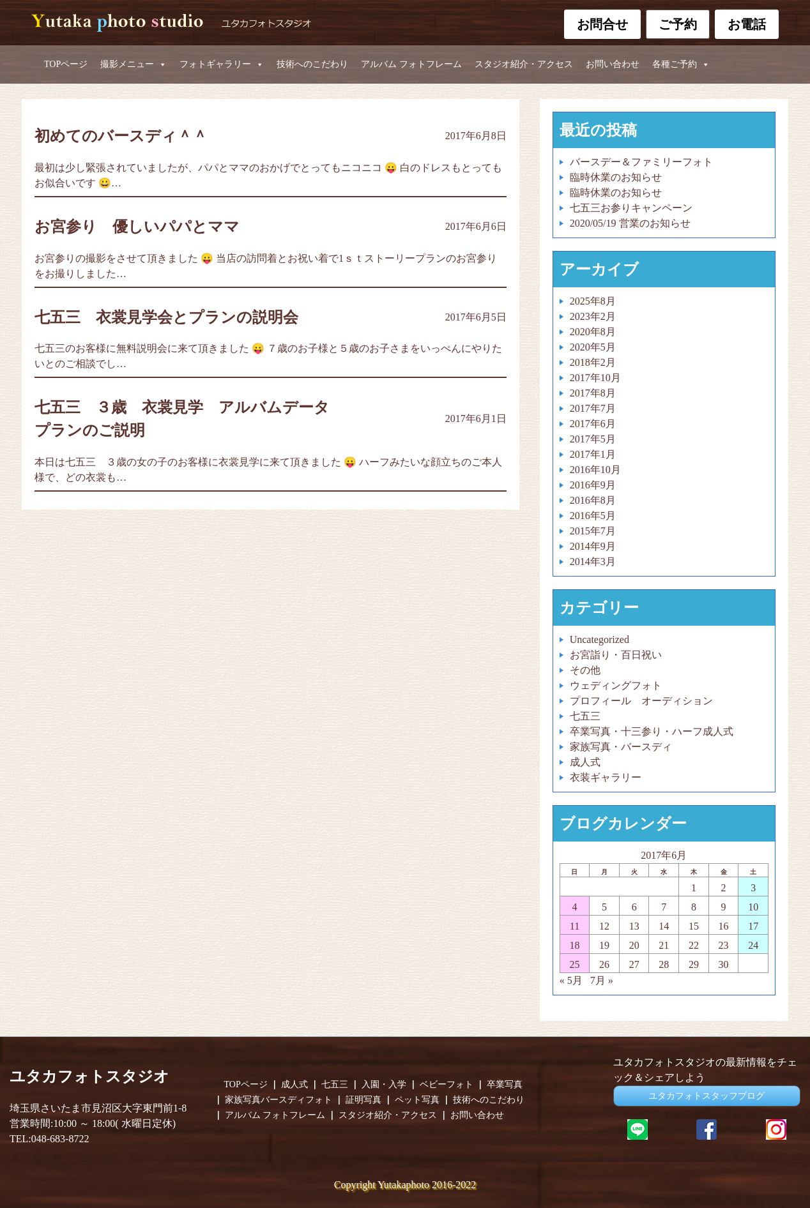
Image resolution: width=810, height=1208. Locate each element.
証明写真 (363, 1100)
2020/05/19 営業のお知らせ (630, 223)
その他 (585, 670)
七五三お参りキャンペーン (631, 207)
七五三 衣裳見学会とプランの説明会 (174, 317)
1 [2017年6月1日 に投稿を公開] (693, 887)
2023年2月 (593, 316)
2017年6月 (593, 423)
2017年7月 (593, 408)
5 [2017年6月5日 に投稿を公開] (604, 907)
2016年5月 (593, 515)
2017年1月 (593, 454)
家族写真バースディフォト (278, 1100)
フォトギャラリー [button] (222, 64)
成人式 (585, 762)
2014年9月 (593, 546)
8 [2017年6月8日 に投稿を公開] (693, 907)
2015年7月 (593, 530)
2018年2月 (593, 362)
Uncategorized (599, 639)
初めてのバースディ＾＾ (121, 136)
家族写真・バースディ (621, 746)
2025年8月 (593, 301)
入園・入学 (384, 1084)
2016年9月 (593, 484)
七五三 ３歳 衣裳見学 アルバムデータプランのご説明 (182, 419)
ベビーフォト (446, 1084)
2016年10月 (595, 469)
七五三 (585, 716)
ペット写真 (417, 1100)
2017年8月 (593, 393)
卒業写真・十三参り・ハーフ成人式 (651, 731)
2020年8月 (593, 331)
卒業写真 (505, 1084)
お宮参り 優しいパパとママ (137, 226)
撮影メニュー (133, 64)
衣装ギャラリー (605, 777)
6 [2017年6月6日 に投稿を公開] (634, 907)
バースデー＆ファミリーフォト (641, 161)
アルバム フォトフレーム (411, 64)
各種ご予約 (681, 64)
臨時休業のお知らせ (616, 177)
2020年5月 (593, 347)
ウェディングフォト (616, 685)
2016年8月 (593, 500)
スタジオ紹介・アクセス (524, 64)
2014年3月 (593, 561)
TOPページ (66, 64)
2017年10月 (595, 377)
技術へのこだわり (312, 64)
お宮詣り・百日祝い (616, 654)
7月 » (601, 980)
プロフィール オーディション (641, 700)
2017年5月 (593, 439)
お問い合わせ (612, 64)
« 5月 (571, 980)
